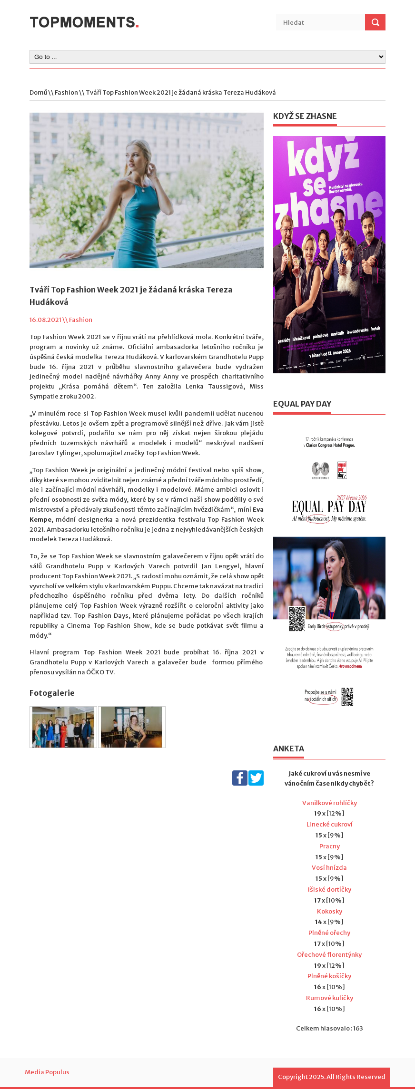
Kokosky (329, 911)
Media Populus (47, 1072)
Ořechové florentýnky (329, 955)
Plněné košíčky (329, 976)
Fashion (66, 92)
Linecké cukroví (329, 824)
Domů (38, 92)
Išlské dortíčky (329, 889)
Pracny (329, 846)
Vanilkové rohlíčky (329, 803)
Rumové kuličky (329, 998)
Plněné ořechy (329, 933)
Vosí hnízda (329, 868)
